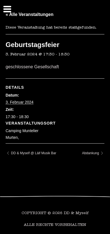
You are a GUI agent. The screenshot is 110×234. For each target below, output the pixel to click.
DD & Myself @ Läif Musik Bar (33, 153)
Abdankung (91, 153)
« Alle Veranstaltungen (29, 14)
